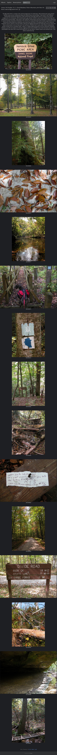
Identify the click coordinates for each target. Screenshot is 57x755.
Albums (3, 2)
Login (54, 2)
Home (3, 7)
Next (33, 749)
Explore (9, 2)
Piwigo (31, 753)
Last (36, 749)
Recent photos (17, 2)
